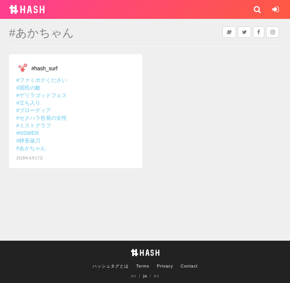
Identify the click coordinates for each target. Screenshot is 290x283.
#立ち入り (28, 103)
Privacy (165, 266)
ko (156, 276)
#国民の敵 (28, 88)
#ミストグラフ (33, 125)
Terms (143, 266)
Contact (189, 266)
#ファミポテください (41, 80)
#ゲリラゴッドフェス (41, 95)
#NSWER (27, 133)
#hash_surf (44, 68)
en (133, 276)
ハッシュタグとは (111, 266)
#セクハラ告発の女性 (41, 118)
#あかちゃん (31, 148)
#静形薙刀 (28, 141)
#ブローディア (33, 110)
